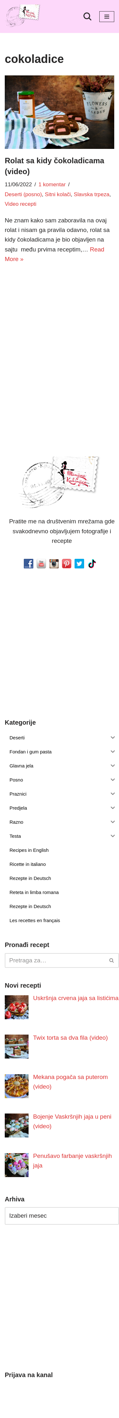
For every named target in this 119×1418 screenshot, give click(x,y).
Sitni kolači (58, 194)
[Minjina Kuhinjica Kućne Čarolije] (24, 16)
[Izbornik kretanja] (106, 16)
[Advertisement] (59, 333)
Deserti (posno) (23, 194)
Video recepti (20, 204)
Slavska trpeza (91, 194)
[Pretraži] (87, 16)
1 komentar (52, 184)
